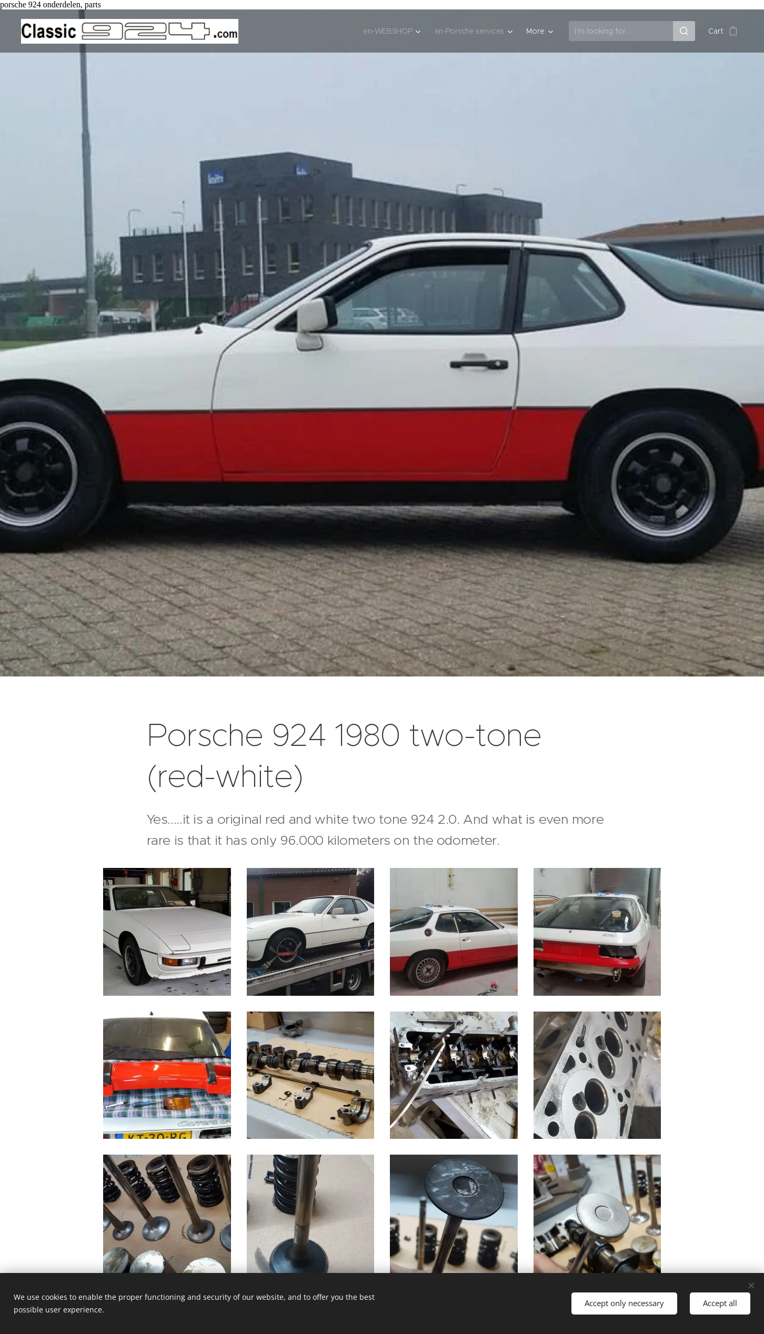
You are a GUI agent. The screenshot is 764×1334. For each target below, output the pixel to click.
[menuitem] (390, 31)
